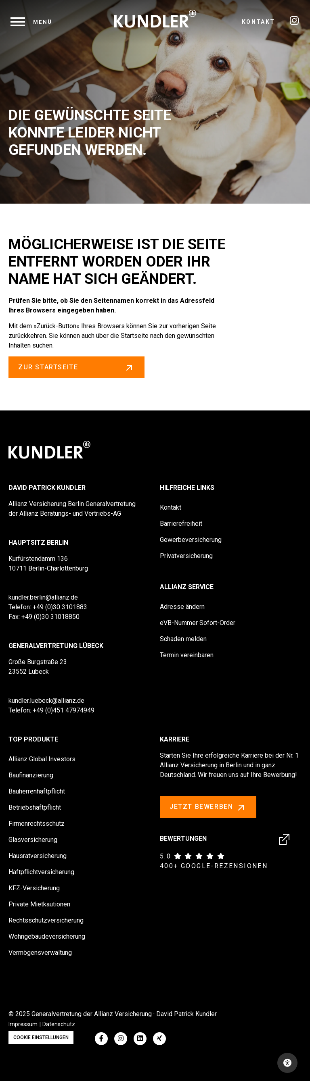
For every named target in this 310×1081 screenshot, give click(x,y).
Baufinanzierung (30, 775)
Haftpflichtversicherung (41, 872)
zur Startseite (76, 367)
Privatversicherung (186, 556)
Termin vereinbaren (187, 655)
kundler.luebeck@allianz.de (46, 700)
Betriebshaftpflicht (34, 807)
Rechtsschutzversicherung (46, 920)
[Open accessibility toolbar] (287, 1063)
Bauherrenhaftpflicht (36, 791)
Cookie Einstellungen (41, 1037)
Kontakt (258, 22)
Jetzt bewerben (208, 807)
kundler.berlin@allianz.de (43, 597)
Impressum (23, 1024)
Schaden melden (183, 639)
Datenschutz (58, 1024)
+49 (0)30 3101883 (60, 607)
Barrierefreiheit (181, 523)
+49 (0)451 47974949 (63, 710)
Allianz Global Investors (41, 759)
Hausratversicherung (37, 856)
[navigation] (31, 22)
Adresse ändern (182, 606)
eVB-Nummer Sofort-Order (197, 623)
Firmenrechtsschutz (36, 823)
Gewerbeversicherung (191, 540)
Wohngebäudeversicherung (46, 936)
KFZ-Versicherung (34, 888)
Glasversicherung (32, 840)
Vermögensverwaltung (40, 952)
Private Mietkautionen (39, 904)
